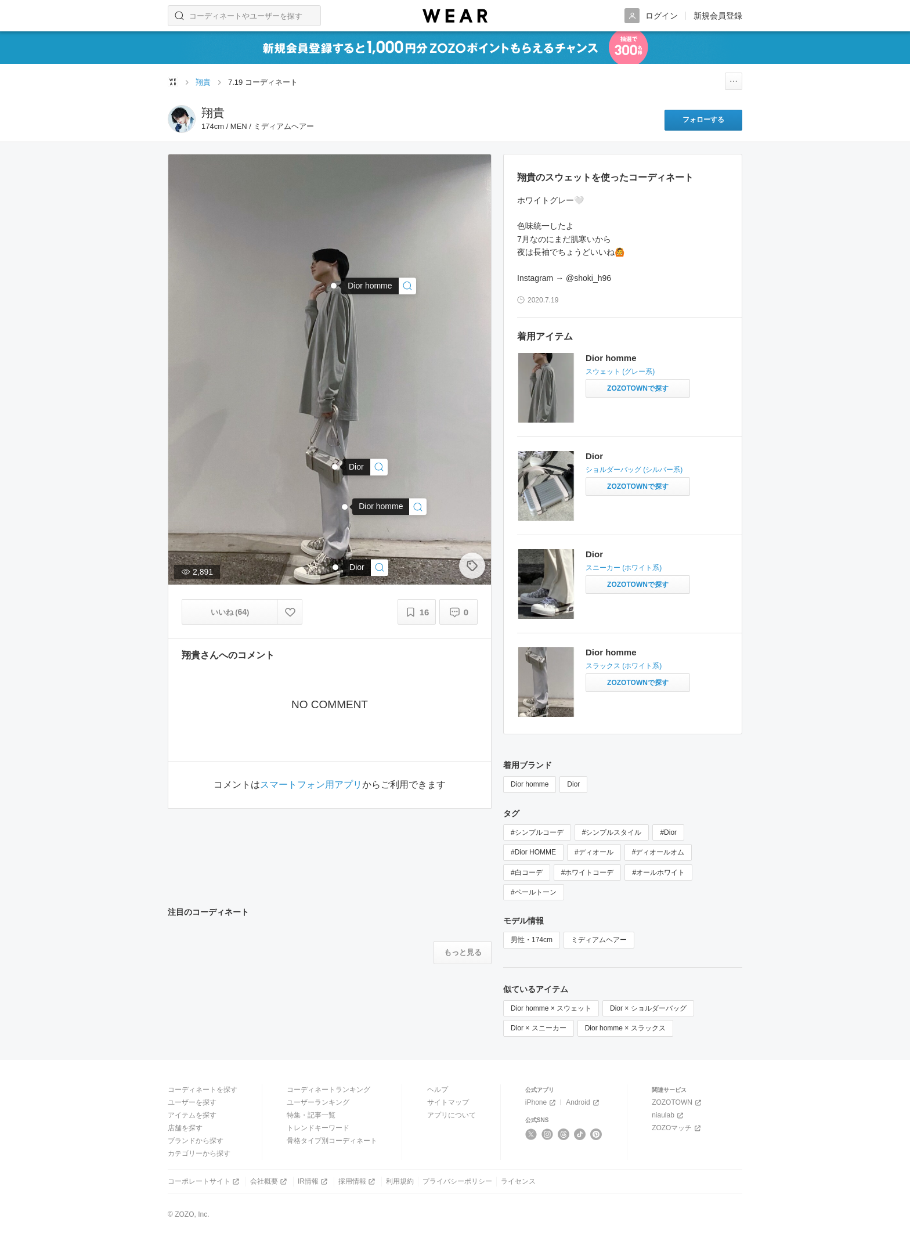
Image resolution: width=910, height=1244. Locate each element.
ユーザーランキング (318, 1102)
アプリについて (451, 1115)
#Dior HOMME (533, 852)
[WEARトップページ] (173, 82)
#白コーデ (527, 872)
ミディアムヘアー (599, 940)
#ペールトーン (534, 892)
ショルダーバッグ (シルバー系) (634, 470)
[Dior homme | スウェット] (378, 285)
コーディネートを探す (202, 1090)
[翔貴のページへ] (182, 119)
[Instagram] (547, 1134)
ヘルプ (437, 1090)
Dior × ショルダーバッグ (648, 1008)
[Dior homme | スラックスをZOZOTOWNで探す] (638, 682)
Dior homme (611, 358)
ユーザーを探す (192, 1102)
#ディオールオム (658, 852)
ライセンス (518, 1181)
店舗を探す (185, 1128)
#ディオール (594, 852)
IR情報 (314, 1181)
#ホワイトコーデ (587, 872)
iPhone (541, 1102)
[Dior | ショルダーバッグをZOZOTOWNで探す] (638, 486)
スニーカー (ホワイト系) (624, 568)
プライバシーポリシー (457, 1181)
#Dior (668, 832)
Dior (594, 456)
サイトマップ (448, 1102)
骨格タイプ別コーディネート (332, 1141)
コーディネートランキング (328, 1090)
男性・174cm (531, 940)
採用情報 (357, 1181)
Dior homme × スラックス (625, 1028)
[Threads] (564, 1134)
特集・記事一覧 (311, 1115)
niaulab (668, 1115)
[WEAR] (455, 16)
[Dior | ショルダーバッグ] (365, 467)
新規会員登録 (718, 15)
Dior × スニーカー (538, 1028)
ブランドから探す (195, 1141)
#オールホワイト (658, 872)
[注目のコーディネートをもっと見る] (463, 952)
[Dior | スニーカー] (365, 567)
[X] (531, 1134)
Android (583, 1102)
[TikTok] (580, 1134)
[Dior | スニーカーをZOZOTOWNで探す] (638, 584)
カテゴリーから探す (199, 1153)
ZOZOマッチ (677, 1128)
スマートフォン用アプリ (311, 784)
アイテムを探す (192, 1115)
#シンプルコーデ (537, 832)
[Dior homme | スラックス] (389, 506)
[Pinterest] (596, 1134)
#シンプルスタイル (612, 832)
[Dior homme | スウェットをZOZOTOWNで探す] (638, 388)
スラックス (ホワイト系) (624, 666)
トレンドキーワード (318, 1128)
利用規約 (400, 1181)
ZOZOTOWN (677, 1102)
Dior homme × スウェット (551, 1008)
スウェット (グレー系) (620, 371)
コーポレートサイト (204, 1181)
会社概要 (269, 1181)
